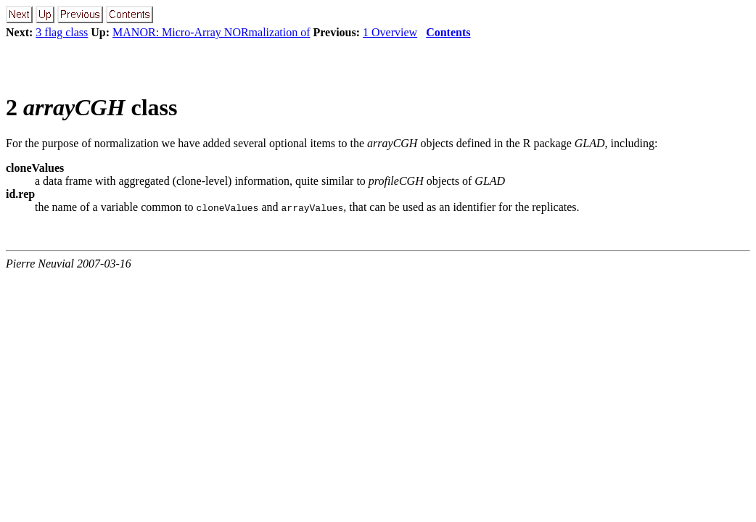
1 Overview (390, 32)
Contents (448, 32)
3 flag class (62, 32)
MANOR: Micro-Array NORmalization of (211, 32)
